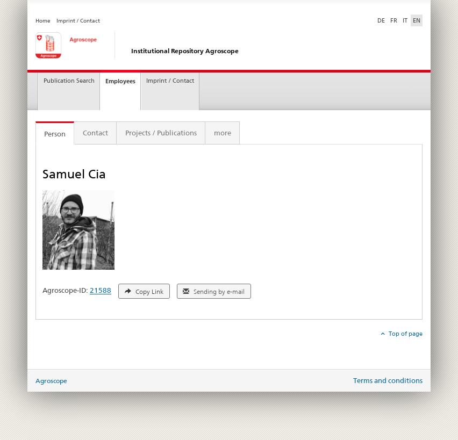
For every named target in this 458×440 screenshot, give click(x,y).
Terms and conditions (388, 380)
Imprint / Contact (78, 21)
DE (382, 20)
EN (416, 20)
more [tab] (222, 132)
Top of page (405, 333)
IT (405, 20)
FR (393, 20)
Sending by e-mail (214, 291)
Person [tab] (55, 133)
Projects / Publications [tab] (161, 132)
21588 (100, 290)
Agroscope (51, 381)
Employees (120, 81)
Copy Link (144, 291)
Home (43, 21)
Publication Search (69, 80)
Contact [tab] (95, 132)
